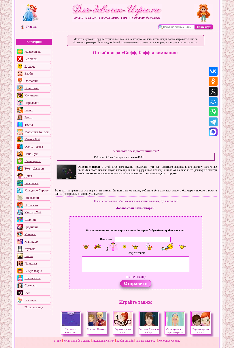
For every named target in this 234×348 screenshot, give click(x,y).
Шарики (30, 219)
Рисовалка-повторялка (71, 329)
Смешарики (32, 161)
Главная (29, 26)
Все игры (30, 300)
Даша (28, 176)
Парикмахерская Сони (123, 329)
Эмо (27, 292)
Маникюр (31, 241)
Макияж (30, 234)
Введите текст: (136, 252)
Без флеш (30, 59)
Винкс (28, 110)
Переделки (31, 102)
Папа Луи (31, 154)
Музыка (29, 249)
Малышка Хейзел (36, 132)
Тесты (28, 124)
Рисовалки (31, 197)
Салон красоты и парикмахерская (174, 329)
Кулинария (31, 95)
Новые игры (32, 51)
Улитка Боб (32, 139)
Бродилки (31, 227)
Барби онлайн (125, 340)
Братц (28, 117)
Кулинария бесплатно (77, 340)
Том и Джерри (34, 168)
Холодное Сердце (36, 190)
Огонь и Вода (33, 146)
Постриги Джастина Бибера (149, 329)
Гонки (28, 256)
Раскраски (31, 183)
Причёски (31, 205)
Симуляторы (33, 271)
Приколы (30, 263)
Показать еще (33, 307)
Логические (32, 278)
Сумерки (30, 285)
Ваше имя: (106, 239)
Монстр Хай (32, 212)
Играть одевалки (146, 340)
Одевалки (31, 81)
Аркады (29, 66)
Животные (31, 88)
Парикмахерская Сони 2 (200, 329)
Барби (28, 73)
